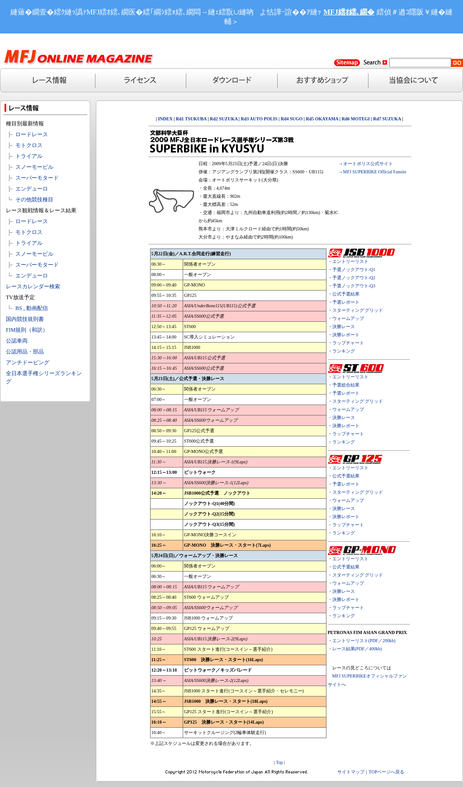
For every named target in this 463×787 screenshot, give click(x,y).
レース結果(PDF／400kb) (357, 648)
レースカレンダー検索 (33, 286)
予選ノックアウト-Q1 (354, 269)
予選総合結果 (345, 384)
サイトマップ (350, 771)
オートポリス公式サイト (368, 163)
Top (279, 762)
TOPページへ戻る (387, 771)
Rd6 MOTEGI (356, 118)
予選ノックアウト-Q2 (354, 277)
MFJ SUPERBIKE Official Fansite (374, 171)
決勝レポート (345, 334)
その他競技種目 (34, 199)
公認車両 (17, 341)
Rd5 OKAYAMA (322, 118)
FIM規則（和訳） (27, 330)
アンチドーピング (27, 362)
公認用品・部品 (25, 351)
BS (18, 308)
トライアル (29, 156)
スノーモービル (34, 167)
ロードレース (31, 134)
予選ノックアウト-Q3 (354, 285)
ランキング (343, 350)
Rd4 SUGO (292, 118)
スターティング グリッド (357, 310)
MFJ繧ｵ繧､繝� (348, 12)
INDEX (165, 118)
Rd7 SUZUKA (387, 118)
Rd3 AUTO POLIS (258, 118)
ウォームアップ (348, 318)
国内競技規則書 (25, 319)
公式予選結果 (345, 293)
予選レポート (345, 302)
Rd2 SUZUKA (222, 118)
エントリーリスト (350, 261)
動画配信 (37, 308)
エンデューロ (31, 189)
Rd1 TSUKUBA (191, 118)
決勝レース (343, 326)
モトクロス (29, 145)
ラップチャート (348, 342)
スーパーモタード (37, 178)
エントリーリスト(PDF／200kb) (364, 640)
